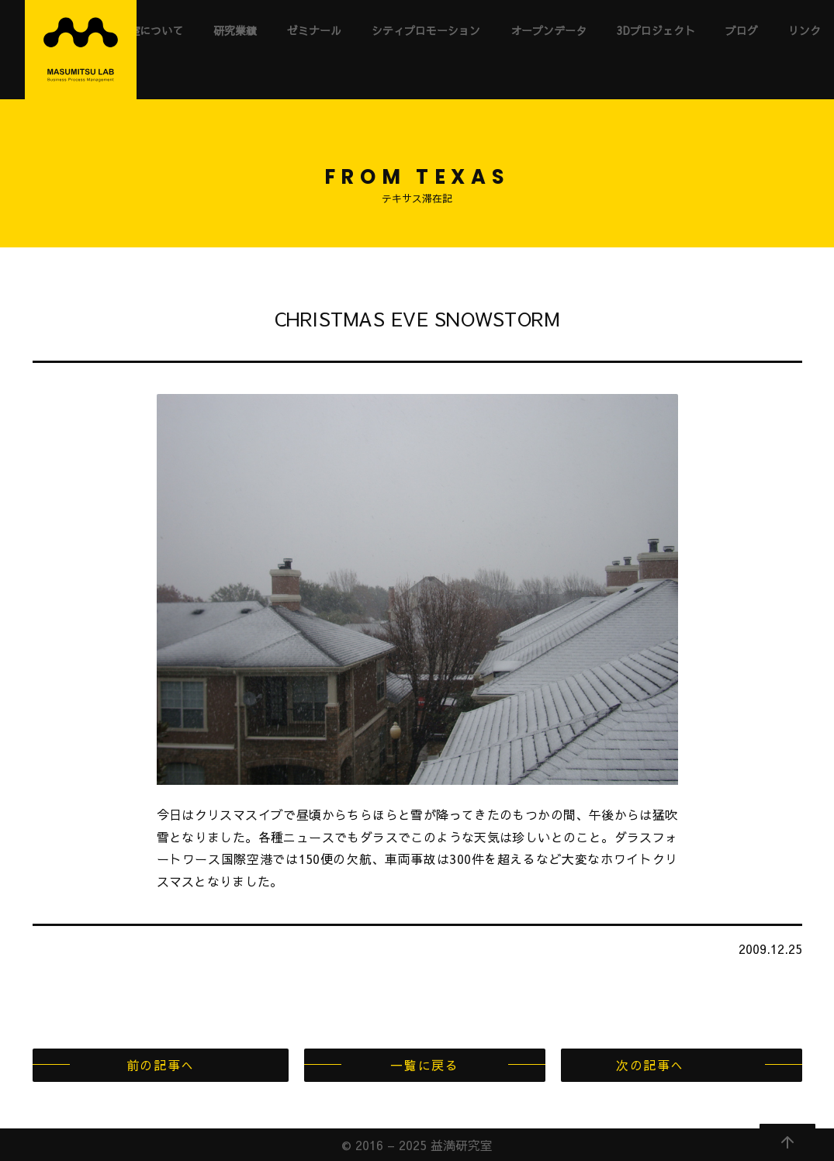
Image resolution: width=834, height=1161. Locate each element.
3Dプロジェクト (656, 30)
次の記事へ (650, 1064)
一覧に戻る (424, 1064)
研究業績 (235, 30)
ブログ (741, 30)
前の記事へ (160, 1064)
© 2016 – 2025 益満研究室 (417, 1144)
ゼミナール (314, 30)
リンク (804, 30)
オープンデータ (548, 30)
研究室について (145, 30)
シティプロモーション (426, 30)
